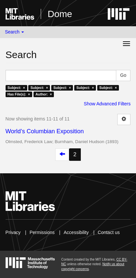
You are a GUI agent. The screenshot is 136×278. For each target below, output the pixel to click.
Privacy (13, 232)
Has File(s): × (19, 94)
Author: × (43, 94)
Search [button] (14, 31)
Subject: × (16, 88)
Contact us (109, 232)
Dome (60, 14)
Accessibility (76, 232)
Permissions (42, 232)
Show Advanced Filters (107, 103)
